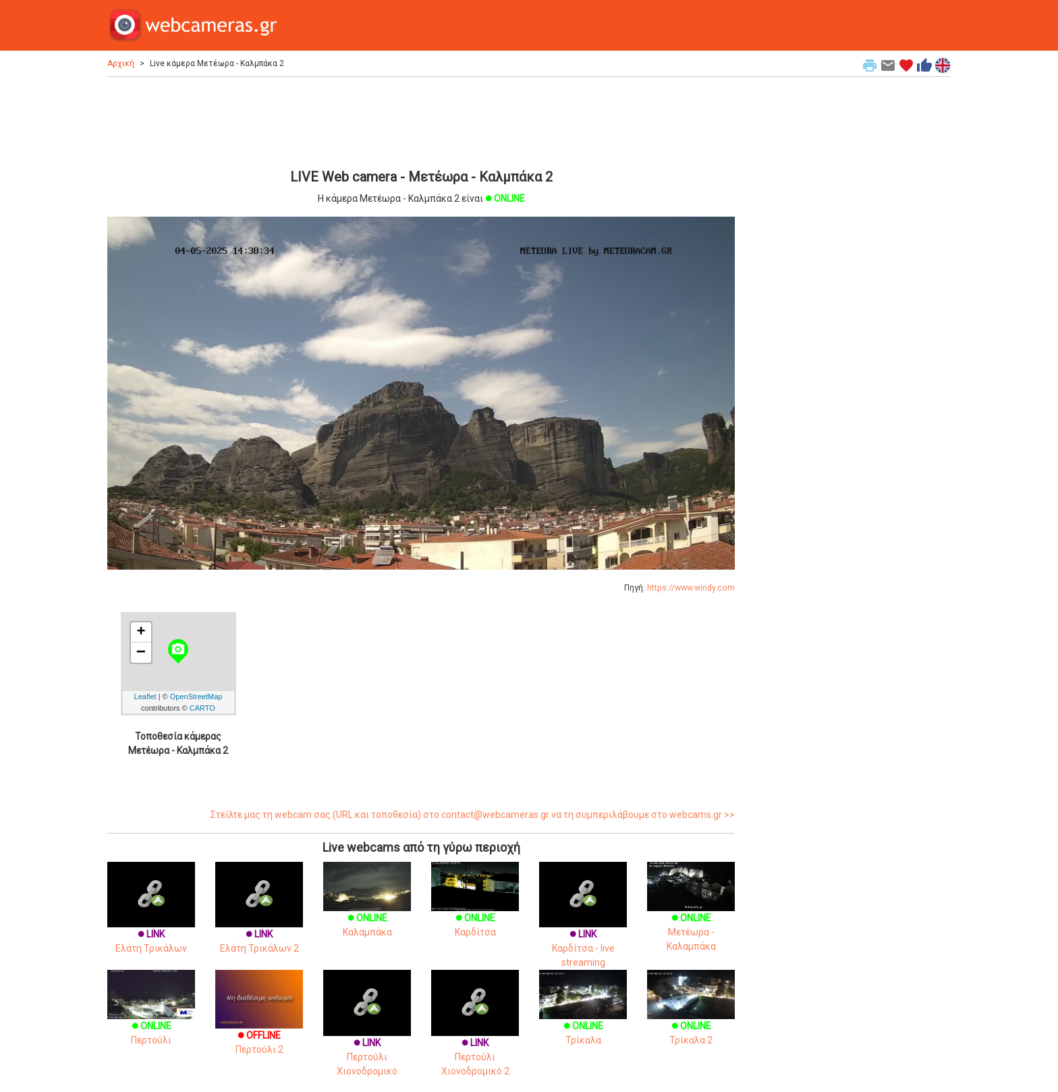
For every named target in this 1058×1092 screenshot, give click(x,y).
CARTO (202, 708)
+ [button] (140, 632)
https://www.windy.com (691, 588)
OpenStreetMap (196, 696)
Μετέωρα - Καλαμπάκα (691, 916)
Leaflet (145, 696)
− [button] (141, 653)
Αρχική (120, 63)
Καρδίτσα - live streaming (583, 928)
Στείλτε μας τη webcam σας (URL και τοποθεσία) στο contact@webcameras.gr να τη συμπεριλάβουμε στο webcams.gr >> (473, 814)
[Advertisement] (421, 120)
